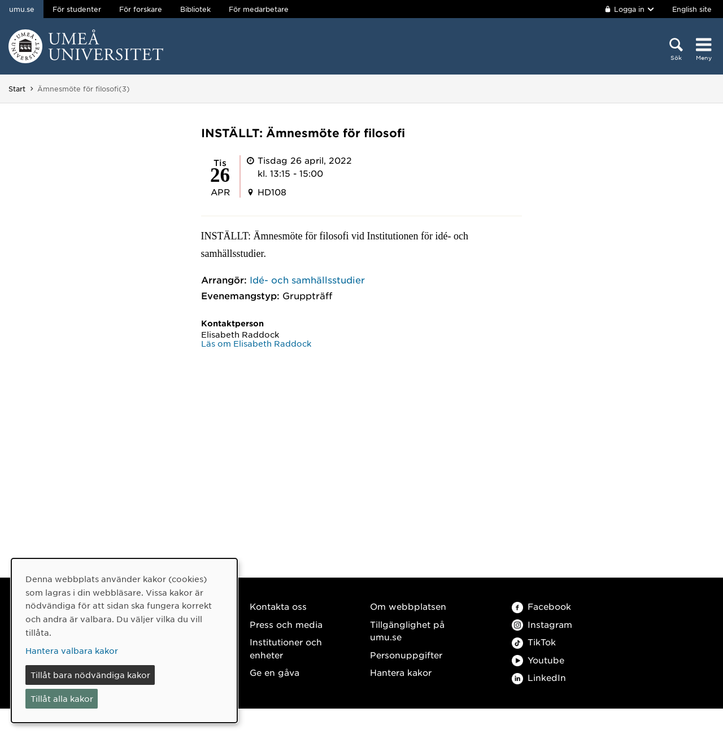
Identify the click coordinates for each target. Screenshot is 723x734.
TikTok (534, 641)
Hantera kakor (401, 672)
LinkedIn (539, 677)
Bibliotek (195, 9)
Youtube (538, 659)
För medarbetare (259, 9)
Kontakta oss (278, 606)
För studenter (77, 9)
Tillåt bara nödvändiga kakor (90, 675)
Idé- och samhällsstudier (307, 279)
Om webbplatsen (408, 606)
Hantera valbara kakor (71, 650)
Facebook (541, 606)
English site (692, 9)
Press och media (286, 624)
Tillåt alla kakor (62, 698)
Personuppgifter (406, 654)
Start (16, 88)
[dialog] (124, 640)
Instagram (542, 624)
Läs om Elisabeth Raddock (256, 343)
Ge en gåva (274, 672)
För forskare (140, 9)
